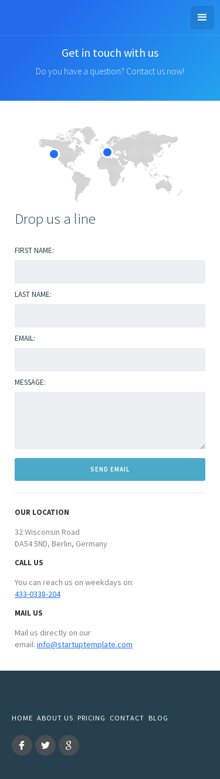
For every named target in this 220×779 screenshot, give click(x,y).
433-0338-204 (37, 594)
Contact (127, 717)
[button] (202, 17)
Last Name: (33, 294)
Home (22, 717)
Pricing (91, 717)
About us (55, 717)
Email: (25, 338)
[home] (9, 16)
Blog (158, 717)
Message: (30, 382)
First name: (34, 250)
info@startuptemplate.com (85, 644)
